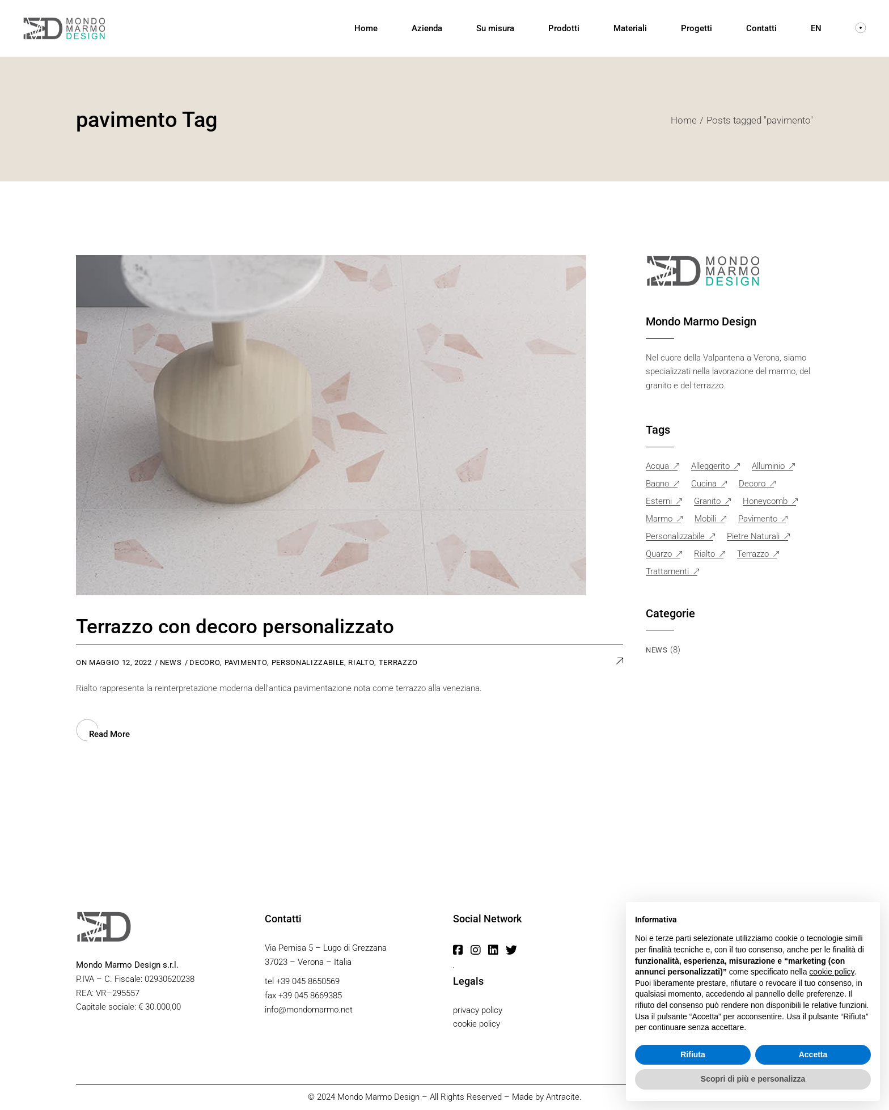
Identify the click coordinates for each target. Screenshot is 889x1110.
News (171, 662)
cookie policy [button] (831, 971)
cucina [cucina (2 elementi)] (704, 484)
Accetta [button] (813, 1054)
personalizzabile (308, 662)
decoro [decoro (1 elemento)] (752, 484)
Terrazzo (398, 662)
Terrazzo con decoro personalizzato (235, 626)
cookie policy (476, 1024)
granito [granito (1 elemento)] (707, 501)
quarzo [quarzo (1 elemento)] (659, 554)
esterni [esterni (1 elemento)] (659, 501)
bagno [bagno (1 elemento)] (657, 484)
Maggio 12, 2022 (120, 662)
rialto (361, 662)
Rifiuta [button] (692, 1054)
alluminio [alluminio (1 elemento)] (768, 466)
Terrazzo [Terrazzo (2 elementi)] (753, 554)
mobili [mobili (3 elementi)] (705, 519)
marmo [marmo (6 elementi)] (659, 519)
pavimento (246, 662)
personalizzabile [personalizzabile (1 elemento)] (675, 536)
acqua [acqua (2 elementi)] (657, 466)
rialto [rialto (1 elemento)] (704, 554)
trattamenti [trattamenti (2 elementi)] (667, 571)
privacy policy (477, 1010)
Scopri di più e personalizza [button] (753, 1078)
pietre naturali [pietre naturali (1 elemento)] (753, 536)
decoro (204, 662)
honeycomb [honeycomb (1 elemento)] (765, 501)
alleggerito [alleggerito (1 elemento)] (710, 466)
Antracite (562, 1097)
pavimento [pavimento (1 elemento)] (757, 519)
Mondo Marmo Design (378, 1097)
